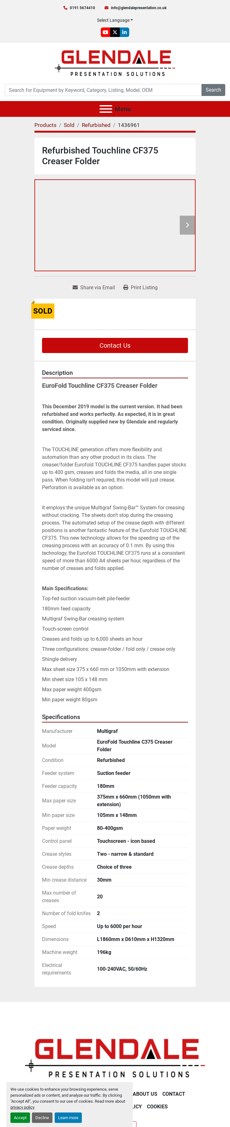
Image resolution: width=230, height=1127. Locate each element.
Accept (20, 1117)
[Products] (45, 125)
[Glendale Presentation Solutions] (115, 1058)
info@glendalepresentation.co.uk (138, 8)
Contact (173, 1094)
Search (213, 90)
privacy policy (22, 1107)
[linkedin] (124, 32)
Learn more (68, 1117)
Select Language (113, 20)
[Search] (103, 90)
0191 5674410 (82, 8)
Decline (42, 1117)
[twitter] (115, 32)
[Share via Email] (94, 288)
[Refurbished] (96, 125)
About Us (145, 1094)
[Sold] (69, 125)
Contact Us (115, 345)
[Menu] (106, 109)
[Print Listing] (140, 288)
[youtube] (105, 32)
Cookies (157, 1107)
